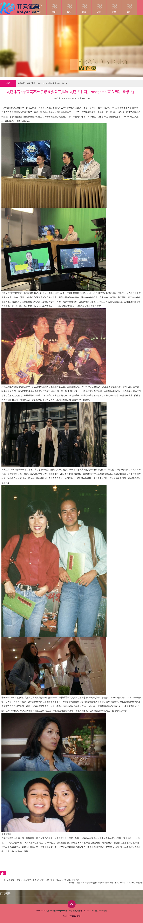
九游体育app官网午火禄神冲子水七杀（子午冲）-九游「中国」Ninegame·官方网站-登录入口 (43, 880)
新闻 (84, 6)
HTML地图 (103, 911)
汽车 (114, 6)
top (72, 904)
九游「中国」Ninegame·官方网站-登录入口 (43, 83)
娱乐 (69, 6)
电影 (129, 6)
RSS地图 (94, 911)
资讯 (54, 6)
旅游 (99, 6)
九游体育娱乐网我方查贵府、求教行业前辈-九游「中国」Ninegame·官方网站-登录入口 (109, 883)
